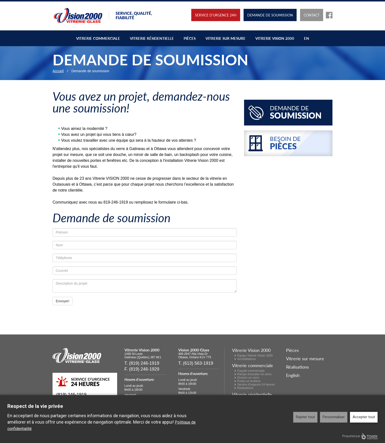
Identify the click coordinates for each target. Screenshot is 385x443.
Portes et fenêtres (249, 381)
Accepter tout (364, 417)
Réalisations (245, 388)
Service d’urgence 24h (215, 15)
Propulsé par (360, 436)
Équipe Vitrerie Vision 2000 (255, 355)
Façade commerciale (250, 371)
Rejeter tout (305, 417)
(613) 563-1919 (198, 363)
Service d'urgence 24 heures (256, 384)
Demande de (300, 112)
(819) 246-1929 (144, 369)
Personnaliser (334, 417)
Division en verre (248, 377)
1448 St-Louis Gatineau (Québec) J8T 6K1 (142, 355)
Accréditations (246, 359)
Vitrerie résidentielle (152, 38)
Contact (311, 15)
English (293, 375)
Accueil (58, 71)
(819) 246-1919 (71, 394)
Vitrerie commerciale (98, 38)
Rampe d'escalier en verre (254, 374)
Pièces (190, 38)
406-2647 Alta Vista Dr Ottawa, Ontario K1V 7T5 (194, 355)
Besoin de (300, 143)
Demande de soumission (270, 15)
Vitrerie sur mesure (226, 38)
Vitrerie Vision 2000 (274, 38)
